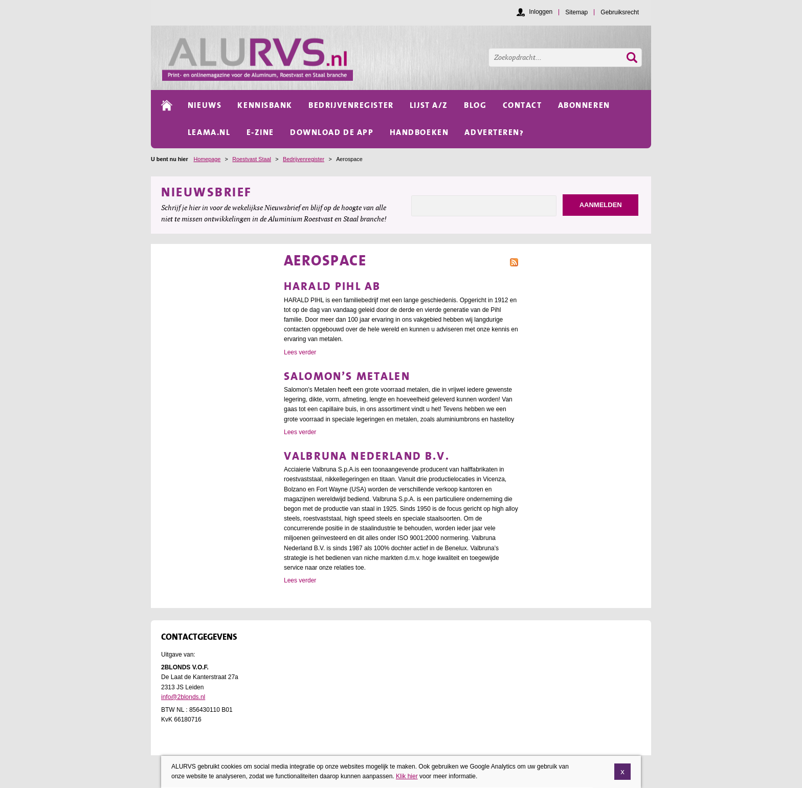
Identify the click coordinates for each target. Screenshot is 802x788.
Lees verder (300, 352)
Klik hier (407, 778)
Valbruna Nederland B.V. (367, 456)
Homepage (206, 159)
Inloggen (540, 11)
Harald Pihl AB (332, 286)
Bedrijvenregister (303, 159)
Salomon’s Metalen (347, 376)
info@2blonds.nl (183, 697)
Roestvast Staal (251, 159)
